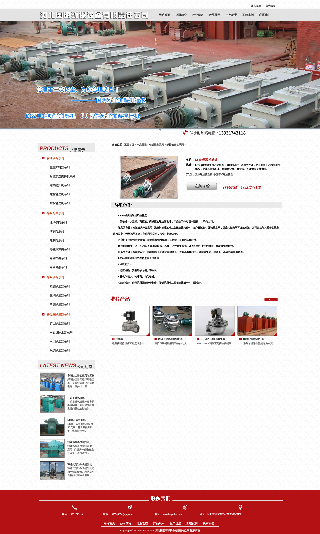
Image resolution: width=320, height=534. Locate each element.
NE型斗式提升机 (76, 420)
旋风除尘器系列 (60, 295)
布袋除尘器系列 (60, 286)
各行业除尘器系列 (58, 314)
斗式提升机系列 (60, 185)
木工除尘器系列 (60, 341)
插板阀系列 (57, 231)
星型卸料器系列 (60, 167)
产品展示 (214, 15)
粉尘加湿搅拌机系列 (62, 176)
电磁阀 (119, 339)
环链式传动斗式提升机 (79, 464)
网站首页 (164, 15)
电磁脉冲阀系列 (60, 249)
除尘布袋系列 (58, 258)
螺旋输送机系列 (60, 194)
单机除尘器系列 (60, 304)
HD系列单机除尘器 (253, 339)
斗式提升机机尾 (75, 397)
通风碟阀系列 (58, 222)
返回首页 (129, 144)
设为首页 (271, 5)
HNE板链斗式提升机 (78, 442)
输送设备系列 (55, 158)
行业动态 (197, 15)
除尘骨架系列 (58, 267)
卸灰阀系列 (57, 240)
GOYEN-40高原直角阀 (213, 339)
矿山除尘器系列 (60, 323)
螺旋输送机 (131, 258)
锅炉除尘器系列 (60, 350)
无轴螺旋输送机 (203, 174)
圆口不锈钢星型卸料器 (170, 339)
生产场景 (231, 15)
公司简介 (181, 15)
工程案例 (248, 15)
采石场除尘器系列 (61, 332)
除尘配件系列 (55, 213)
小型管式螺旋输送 (223, 174)
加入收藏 (256, 5)
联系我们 (264, 15)
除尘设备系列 (55, 277)
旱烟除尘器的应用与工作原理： (80, 375)
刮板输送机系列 (60, 203)
